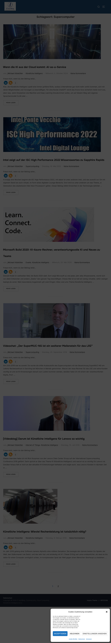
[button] (107, 612)
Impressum (89, 639)
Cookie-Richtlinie (73, 639)
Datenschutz (81, 639)
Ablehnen (74, 634)
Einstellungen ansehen (95, 634)
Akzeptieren (60, 634)
